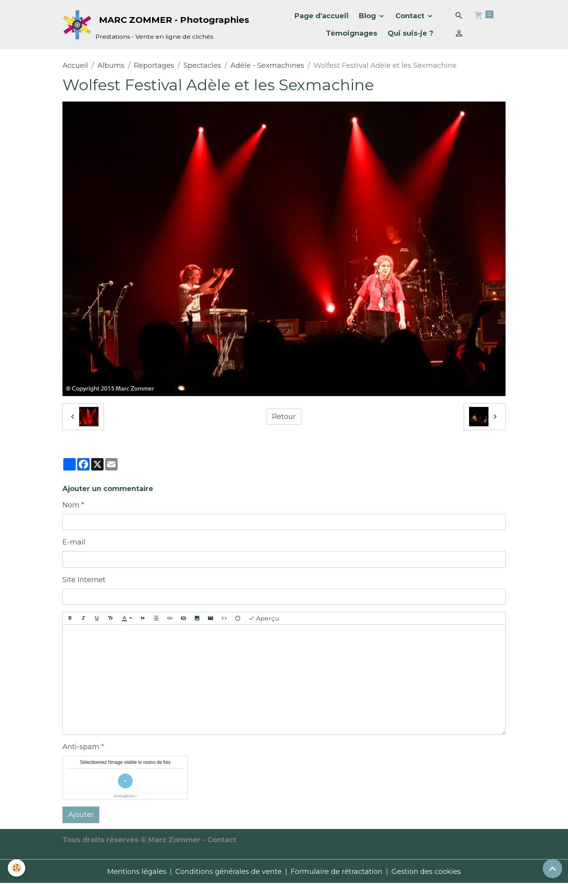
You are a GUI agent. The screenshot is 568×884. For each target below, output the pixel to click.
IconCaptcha (123, 796)
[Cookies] (16, 868)
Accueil (75, 65)
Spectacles (202, 65)
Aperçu (263, 618)
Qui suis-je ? (410, 33)
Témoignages (351, 33)
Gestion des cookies (426, 871)
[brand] (142, 24)
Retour (284, 416)
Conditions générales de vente (228, 871)
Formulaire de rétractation (337, 871)
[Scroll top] (552, 868)
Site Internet (84, 580)
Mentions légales (136, 871)
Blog (368, 16)
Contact (410, 16)
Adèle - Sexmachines (267, 65)
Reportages (154, 65)
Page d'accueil (321, 16)
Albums (111, 65)
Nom (71, 505)
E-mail (73, 542)
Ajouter (81, 814)
